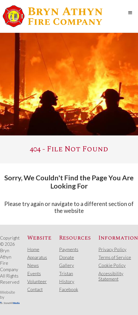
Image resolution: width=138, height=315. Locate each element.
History (66, 281)
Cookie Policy (112, 265)
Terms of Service (114, 257)
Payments (68, 249)
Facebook (68, 289)
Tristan (66, 273)
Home (33, 249)
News (33, 265)
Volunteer (37, 281)
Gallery (66, 265)
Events (34, 273)
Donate (66, 257)
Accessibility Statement (110, 276)
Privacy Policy (112, 249)
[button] (130, 13)
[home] (51, 16)
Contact (35, 289)
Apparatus (37, 257)
